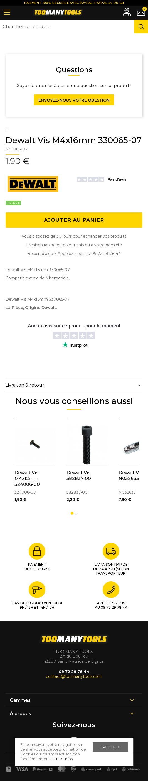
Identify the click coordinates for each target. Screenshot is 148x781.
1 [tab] (72, 513)
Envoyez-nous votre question (74, 100)
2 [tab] (76, 513)
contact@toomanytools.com (74, 676)
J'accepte (110, 747)
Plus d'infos (63, 758)
